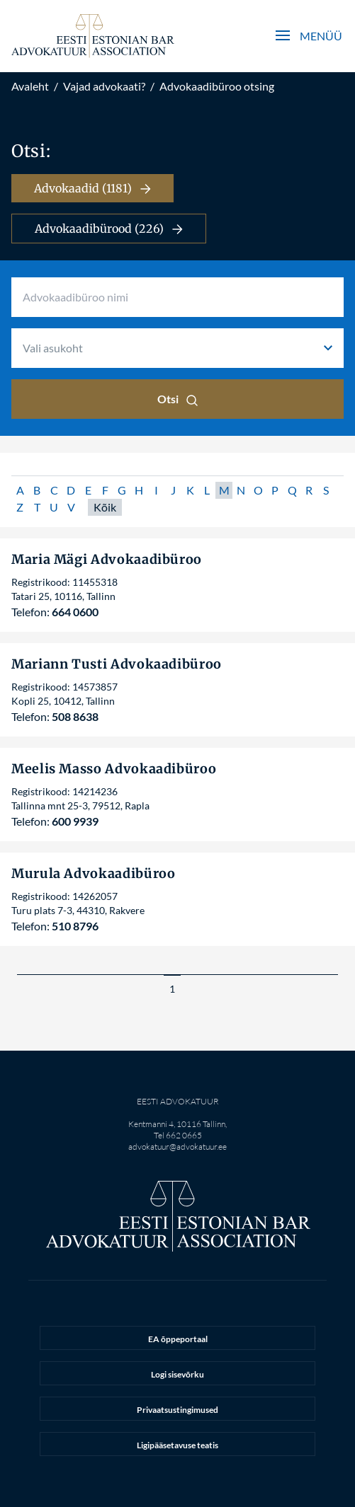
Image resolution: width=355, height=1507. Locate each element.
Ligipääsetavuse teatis (177, 1445)
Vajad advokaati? (104, 86)
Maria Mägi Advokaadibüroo (106, 559)
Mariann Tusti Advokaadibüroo (116, 664)
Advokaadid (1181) (92, 188)
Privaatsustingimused (177, 1409)
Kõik (105, 507)
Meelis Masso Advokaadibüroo (113, 769)
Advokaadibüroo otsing (216, 86)
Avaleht (30, 86)
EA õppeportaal (178, 1339)
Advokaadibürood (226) (109, 228)
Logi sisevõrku (177, 1374)
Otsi (177, 399)
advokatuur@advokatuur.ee (177, 1146)
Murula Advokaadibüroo (93, 873)
